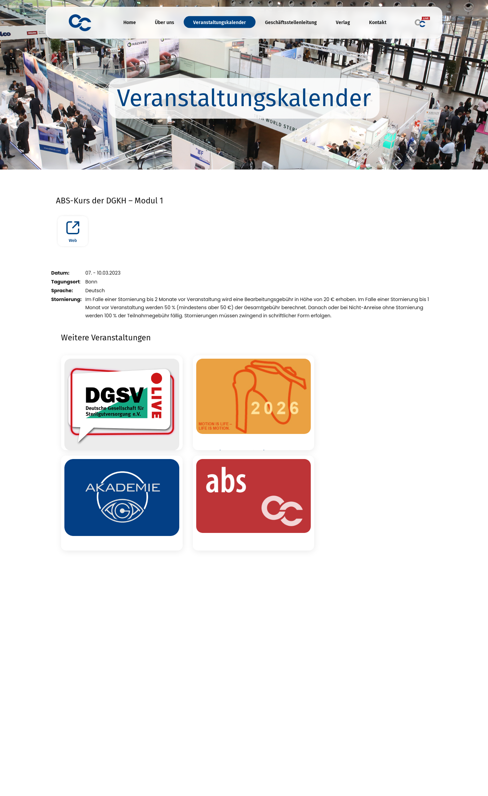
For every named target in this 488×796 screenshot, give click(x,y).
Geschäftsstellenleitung (291, 22)
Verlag (343, 22)
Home (129, 22)
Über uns (164, 22)
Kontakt (377, 22)
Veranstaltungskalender (219, 22)
